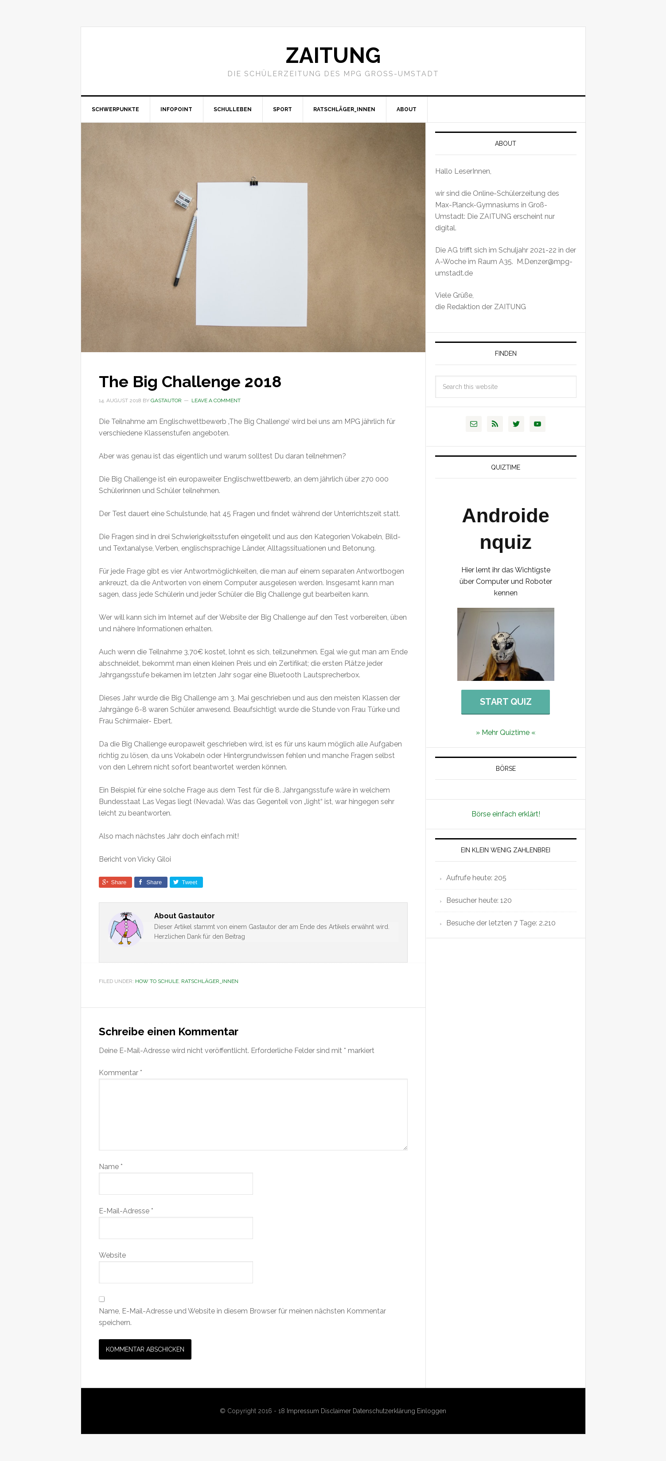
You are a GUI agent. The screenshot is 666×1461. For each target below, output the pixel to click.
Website (112, 1255)
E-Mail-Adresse (126, 1211)
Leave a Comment (216, 400)
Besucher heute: (473, 900)
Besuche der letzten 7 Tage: (492, 923)
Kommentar (120, 1073)
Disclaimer (337, 1410)
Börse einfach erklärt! (505, 814)
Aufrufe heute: (470, 878)
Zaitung (333, 55)
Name (111, 1166)
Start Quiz (506, 701)
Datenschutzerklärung (385, 1410)
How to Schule (157, 981)
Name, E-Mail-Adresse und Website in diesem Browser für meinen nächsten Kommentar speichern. (242, 1317)
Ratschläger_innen (209, 981)
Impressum (304, 1410)
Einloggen (431, 1410)
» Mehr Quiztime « (506, 732)
